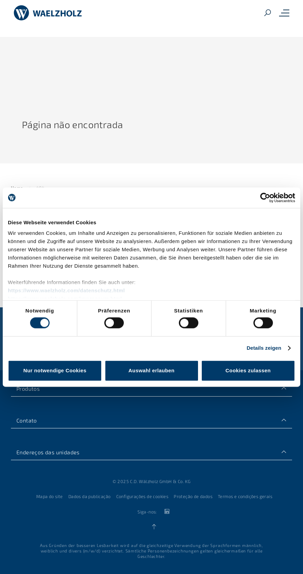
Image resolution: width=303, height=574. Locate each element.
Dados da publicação (89, 496)
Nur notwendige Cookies (55, 370)
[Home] (48, 13)
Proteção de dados (193, 496)
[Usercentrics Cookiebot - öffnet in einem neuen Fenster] (265, 197)
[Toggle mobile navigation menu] (284, 13)
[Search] (267, 13)
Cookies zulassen (248, 370)
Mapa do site (49, 496)
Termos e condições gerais (245, 496)
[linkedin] (166, 512)
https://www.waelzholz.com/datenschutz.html (66, 290)
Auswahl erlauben (152, 370)
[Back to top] (154, 527)
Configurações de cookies (142, 496)
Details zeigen (264, 348)
